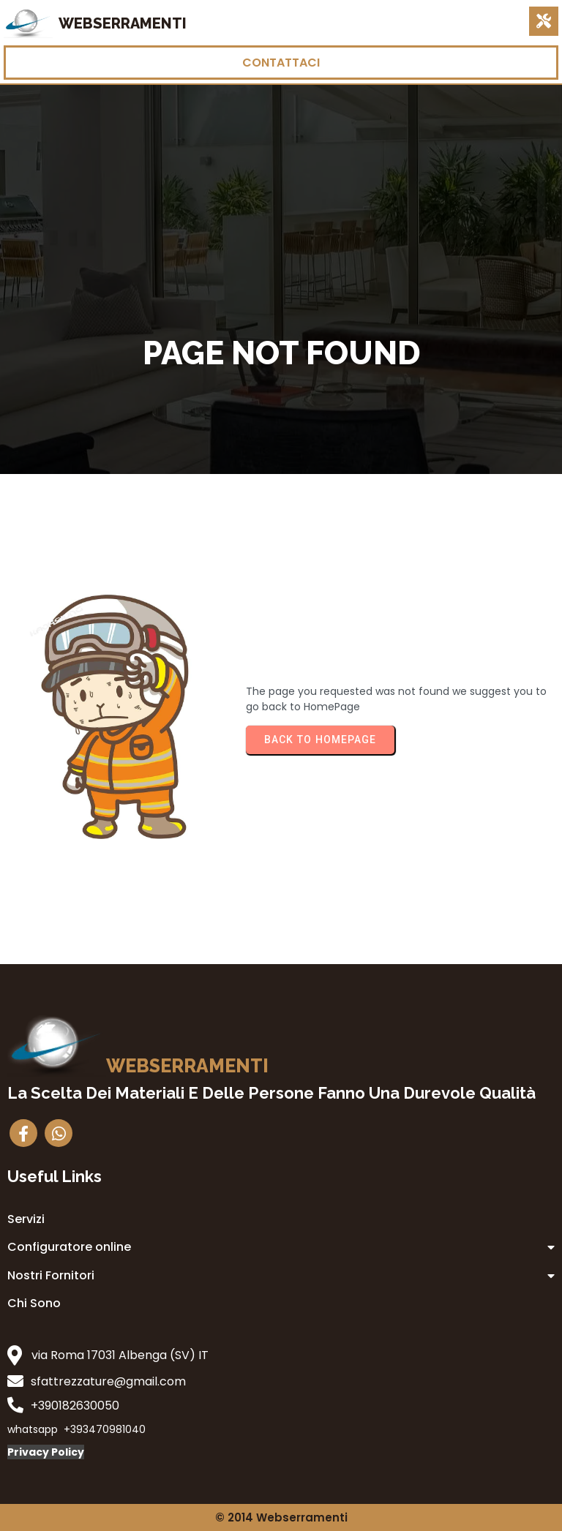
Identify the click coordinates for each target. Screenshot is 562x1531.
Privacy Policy (45, 1452)
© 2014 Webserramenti (281, 1517)
